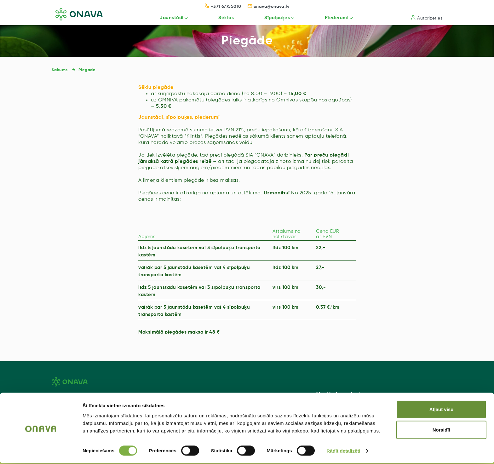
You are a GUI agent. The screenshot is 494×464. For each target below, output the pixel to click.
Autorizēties (426, 17)
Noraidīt (442, 430)
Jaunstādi (161, 17)
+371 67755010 (223, 6)
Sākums (60, 70)
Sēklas (218, 17)
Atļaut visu (441, 409)
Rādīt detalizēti (343, 451)
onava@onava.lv (269, 6)
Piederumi (334, 17)
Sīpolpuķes (271, 17)
